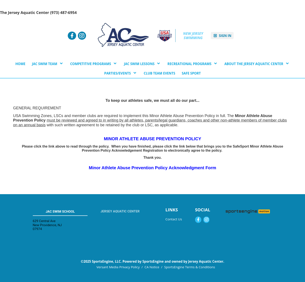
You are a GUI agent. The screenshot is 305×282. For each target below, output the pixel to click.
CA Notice (152, 267)
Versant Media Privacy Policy (118, 267)
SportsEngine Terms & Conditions (189, 267)
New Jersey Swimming (193, 35)
